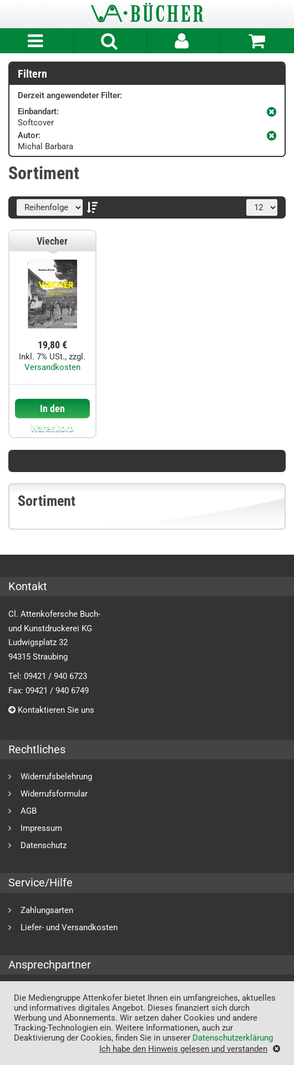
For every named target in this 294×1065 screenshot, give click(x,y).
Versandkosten (52, 367)
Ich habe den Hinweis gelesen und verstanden (183, 1048)
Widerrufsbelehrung (56, 776)
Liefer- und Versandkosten (69, 927)
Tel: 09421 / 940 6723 (47, 676)
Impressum (41, 828)
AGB (29, 811)
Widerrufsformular (54, 793)
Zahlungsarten (47, 910)
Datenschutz (44, 845)
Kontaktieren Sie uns (51, 710)
